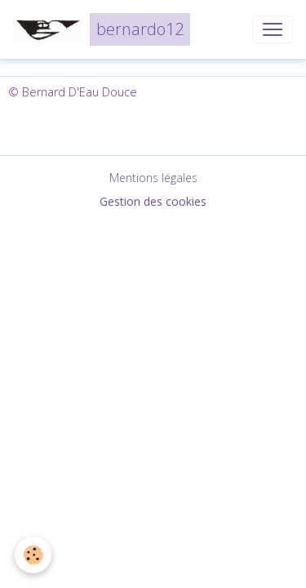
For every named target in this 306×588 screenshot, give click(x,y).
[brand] (101, 29)
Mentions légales (153, 177)
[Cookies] (33, 555)
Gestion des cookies (153, 201)
